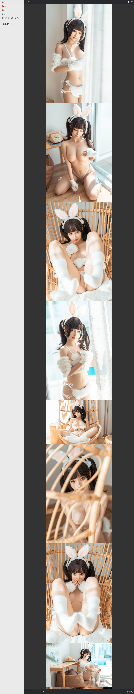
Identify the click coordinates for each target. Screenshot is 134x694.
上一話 (27, 691)
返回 (28, 1)
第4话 (4, 14)
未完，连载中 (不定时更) (10, 18)
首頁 (128, 2)
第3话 (4, 10)
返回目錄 (6, 24)
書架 (132, 2)
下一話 (43, 691)
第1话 (4, 2)
